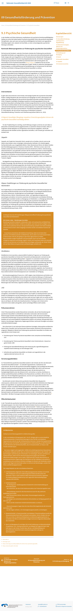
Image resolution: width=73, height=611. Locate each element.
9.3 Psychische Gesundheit (63, 50)
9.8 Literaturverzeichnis (62, 64)
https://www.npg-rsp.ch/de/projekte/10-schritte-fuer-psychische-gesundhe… (20, 578)
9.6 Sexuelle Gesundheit (62, 59)
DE (65, 3)
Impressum (28, 604)
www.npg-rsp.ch (6, 576)
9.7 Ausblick (59, 61)
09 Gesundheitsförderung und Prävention (15, 25)
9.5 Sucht (58, 57)
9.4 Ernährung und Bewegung (60, 53)
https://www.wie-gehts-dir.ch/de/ (10, 580)
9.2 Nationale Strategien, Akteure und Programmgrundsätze (62, 46)
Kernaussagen (59, 36)
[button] (3, 3)
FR (68, 3)
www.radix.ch (6, 574)
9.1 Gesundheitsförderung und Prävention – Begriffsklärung (62, 40)
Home (2, 25)
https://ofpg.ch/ (30, 62)
